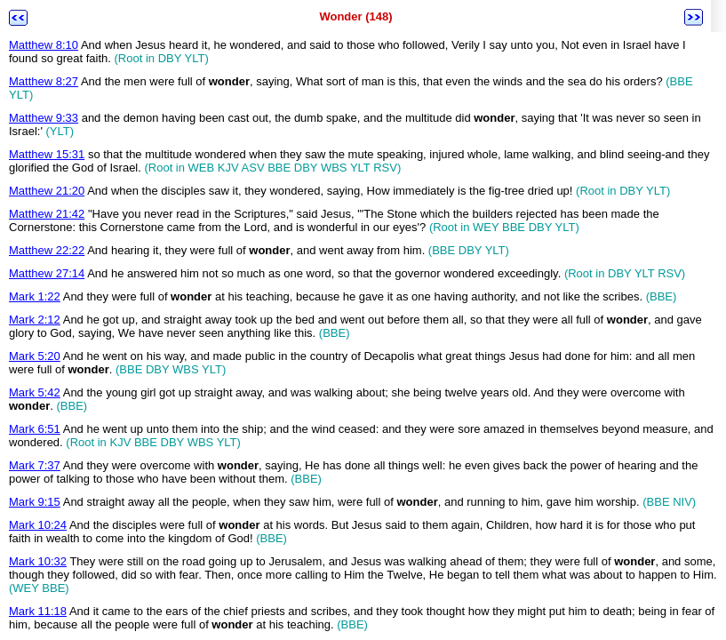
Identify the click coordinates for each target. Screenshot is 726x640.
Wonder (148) (355, 16)
